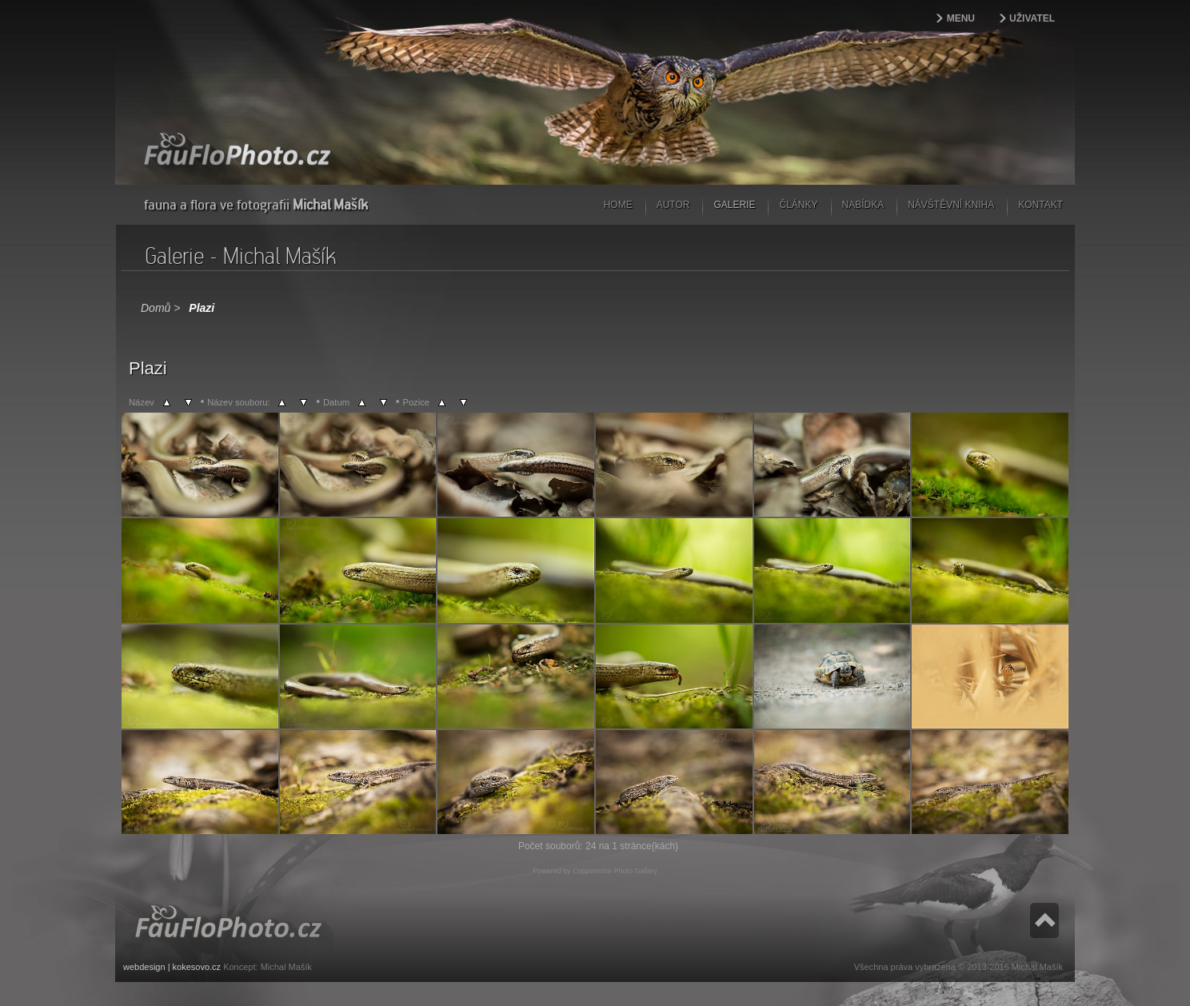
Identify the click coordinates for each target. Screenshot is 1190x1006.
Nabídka (863, 204)
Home (618, 204)
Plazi (201, 307)
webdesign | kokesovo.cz (172, 967)
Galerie (734, 204)
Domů (155, 307)
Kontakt (1040, 204)
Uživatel (1032, 18)
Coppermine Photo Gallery (615, 871)
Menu (961, 18)
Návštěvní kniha (951, 204)
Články (798, 204)
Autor (673, 204)
